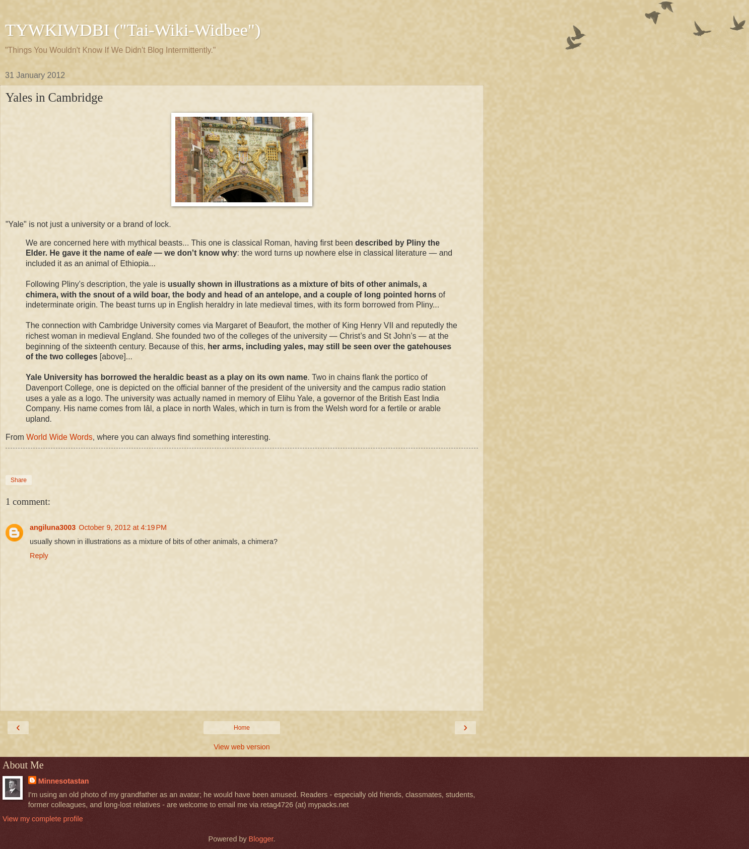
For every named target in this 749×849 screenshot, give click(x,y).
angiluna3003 (53, 527)
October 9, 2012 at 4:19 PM (123, 527)
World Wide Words (59, 437)
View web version (242, 747)
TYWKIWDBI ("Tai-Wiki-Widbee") (132, 29)
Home (242, 727)
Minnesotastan (63, 781)
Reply (39, 556)
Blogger (261, 839)
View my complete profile (43, 819)
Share (19, 480)
